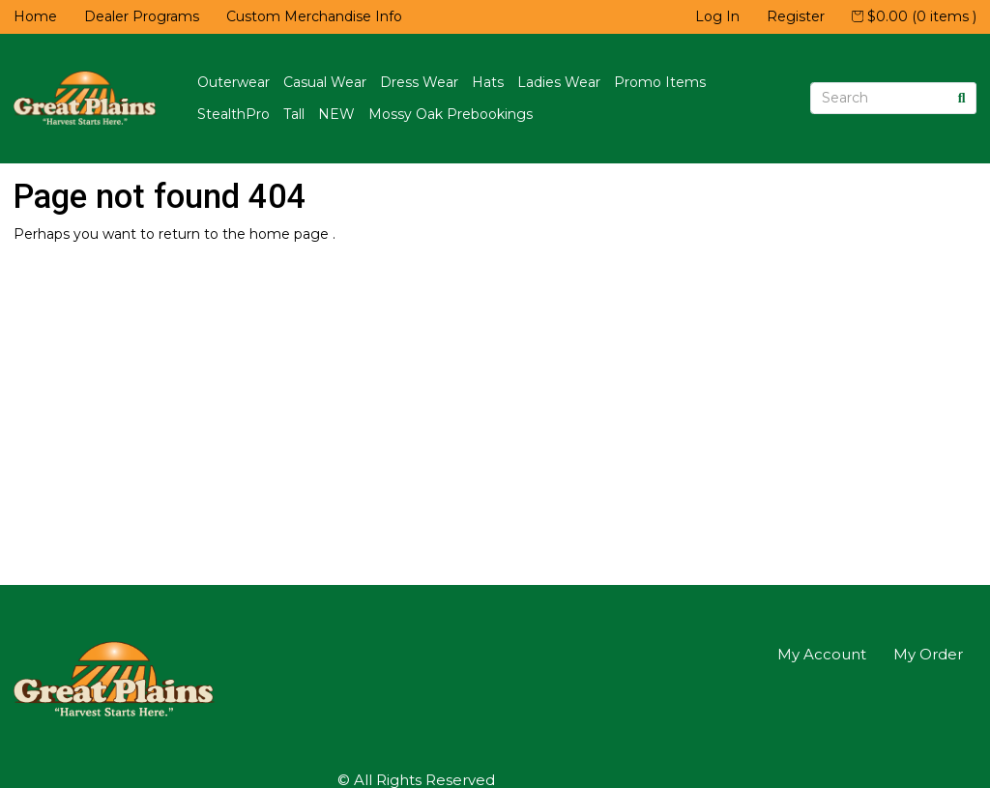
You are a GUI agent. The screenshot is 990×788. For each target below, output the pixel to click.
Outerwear (233, 82)
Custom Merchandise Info (314, 16)
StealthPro (233, 114)
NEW (336, 114)
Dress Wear (419, 82)
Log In (717, 16)
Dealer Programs (141, 16)
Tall (294, 114)
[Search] (879, 98)
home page (291, 234)
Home (35, 16)
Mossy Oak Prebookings (450, 114)
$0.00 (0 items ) (914, 16)
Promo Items (660, 82)
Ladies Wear (558, 82)
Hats (488, 82)
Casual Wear (324, 82)
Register (796, 16)
